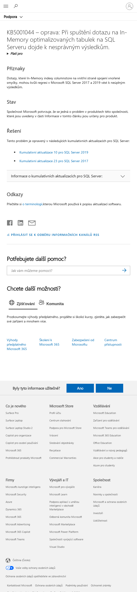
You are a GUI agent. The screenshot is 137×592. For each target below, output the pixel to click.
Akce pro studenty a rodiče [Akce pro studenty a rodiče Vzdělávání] (108, 458)
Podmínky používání (77, 585)
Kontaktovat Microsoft (19, 585)
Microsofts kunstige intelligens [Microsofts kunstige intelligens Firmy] (23, 487)
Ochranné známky (101, 585)
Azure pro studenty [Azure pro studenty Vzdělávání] (104, 465)
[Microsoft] (68, 3)
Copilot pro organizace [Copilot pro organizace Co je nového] (18, 435)
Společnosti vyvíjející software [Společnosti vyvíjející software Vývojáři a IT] (66, 539)
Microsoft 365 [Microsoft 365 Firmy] (13, 517)
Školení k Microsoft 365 (49, 342)
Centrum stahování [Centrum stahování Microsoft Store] (60, 420)
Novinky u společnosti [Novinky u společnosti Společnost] (105, 494)
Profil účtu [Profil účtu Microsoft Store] (55, 413)
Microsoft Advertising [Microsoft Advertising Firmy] (18, 524)
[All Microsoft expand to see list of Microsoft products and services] (5, 6)
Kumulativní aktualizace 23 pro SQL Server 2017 (53, 161)
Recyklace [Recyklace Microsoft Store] (55, 450)
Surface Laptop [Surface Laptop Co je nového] (14, 420)
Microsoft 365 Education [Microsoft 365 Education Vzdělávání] (107, 435)
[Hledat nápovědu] (16, 6)
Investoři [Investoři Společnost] (98, 513)
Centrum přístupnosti (113, 342)
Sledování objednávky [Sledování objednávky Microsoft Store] (61, 443)
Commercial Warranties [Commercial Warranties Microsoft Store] (62, 458)
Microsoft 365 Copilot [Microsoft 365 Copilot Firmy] (18, 532)
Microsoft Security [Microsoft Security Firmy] (16, 494)
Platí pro (16, 53)
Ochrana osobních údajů (49, 585)
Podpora (11, 16)
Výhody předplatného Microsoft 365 (17, 344)
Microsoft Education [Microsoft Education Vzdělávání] (104, 413)
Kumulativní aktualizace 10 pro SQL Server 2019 (53, 152)
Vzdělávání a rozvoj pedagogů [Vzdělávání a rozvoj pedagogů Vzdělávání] (110, 450)
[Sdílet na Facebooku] (10, 221)
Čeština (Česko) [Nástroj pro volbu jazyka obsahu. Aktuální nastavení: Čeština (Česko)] (21, 560)
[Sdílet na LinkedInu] (18, 221)
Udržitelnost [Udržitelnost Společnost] (100, 520)
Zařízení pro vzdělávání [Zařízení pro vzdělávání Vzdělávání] (106, 420)
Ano (80, 388)
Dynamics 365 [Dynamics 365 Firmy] (14, 509)
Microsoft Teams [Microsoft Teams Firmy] (15, 539)
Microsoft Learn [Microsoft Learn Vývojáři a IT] (58, 494)
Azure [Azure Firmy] (9, 502)
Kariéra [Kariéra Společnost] (97, 487)
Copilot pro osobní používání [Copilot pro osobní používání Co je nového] (22, 443)
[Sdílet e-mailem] (30, 221)
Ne (109, 388)
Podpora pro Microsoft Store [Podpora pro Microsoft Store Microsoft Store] (65, 428)
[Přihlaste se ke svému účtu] (129, 6)
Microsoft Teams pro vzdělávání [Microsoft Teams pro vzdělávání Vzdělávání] (111, 428)
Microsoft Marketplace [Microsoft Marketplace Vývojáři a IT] (62, 524)
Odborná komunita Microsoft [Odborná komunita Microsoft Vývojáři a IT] (65, 517)
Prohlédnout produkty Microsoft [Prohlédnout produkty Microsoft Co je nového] (23, 458)
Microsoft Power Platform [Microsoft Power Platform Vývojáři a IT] (63, 532)
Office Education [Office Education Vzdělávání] (102, 443)
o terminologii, (32, 204)
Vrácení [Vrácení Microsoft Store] (53, 435)
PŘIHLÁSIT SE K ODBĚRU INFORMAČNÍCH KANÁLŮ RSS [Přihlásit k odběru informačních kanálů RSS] (55, 235)
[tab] (23, 304)
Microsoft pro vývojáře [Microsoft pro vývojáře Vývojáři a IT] (62, 487)
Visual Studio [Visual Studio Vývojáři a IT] (56, 546)
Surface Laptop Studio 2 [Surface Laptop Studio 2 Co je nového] (19, 428)
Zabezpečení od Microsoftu (83, 342)
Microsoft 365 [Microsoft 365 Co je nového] (13, 450)
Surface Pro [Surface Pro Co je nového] (12, 413)
